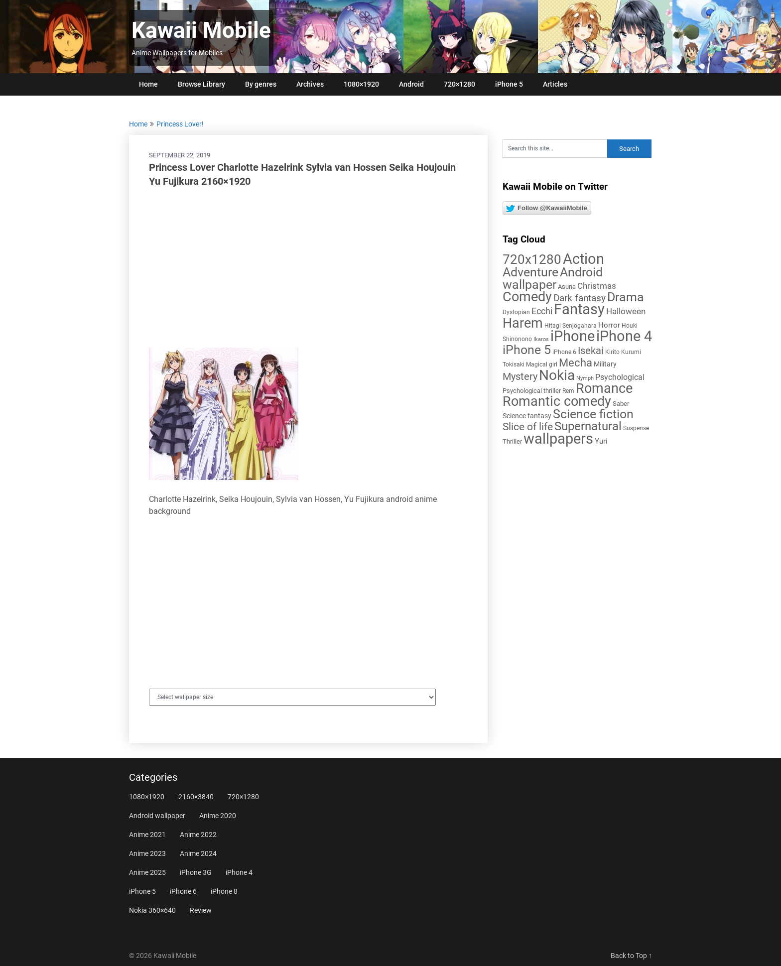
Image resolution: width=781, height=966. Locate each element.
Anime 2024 (198, 853)
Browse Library (201, 84)
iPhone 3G (196, 872)
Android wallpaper (157, 816)
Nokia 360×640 (152, 910)
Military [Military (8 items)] (605, 364)
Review (201, 910)
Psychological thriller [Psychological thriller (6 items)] (532, 390)
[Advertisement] (308, 268)
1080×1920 (361, 84)
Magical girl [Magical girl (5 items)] (541, 364)
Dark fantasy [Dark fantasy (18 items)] (579, 298)
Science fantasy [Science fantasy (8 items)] (527, 416)
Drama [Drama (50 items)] (625, 297)
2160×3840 (196, 797)
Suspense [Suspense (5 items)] (636, 428)
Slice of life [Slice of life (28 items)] (528, 426)
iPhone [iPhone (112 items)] (572, 336)
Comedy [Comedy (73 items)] (527, 297)
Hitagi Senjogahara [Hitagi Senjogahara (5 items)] (570, 325)
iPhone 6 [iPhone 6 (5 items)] (564, 352)
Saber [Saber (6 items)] (621, 403)
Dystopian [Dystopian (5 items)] (516, 312)
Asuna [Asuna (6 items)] (567, 286)
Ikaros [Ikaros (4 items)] (541, 339)
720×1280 (459, 84)
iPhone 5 (509, 84)
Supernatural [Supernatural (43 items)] (588, 426)
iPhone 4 (239, 872)
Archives (310, 84)
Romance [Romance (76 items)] (604, 388)
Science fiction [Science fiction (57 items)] (593, 414)
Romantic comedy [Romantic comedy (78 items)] (557, 401)
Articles (555, 84)
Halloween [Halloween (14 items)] (626, 311)
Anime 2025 (147, 872)
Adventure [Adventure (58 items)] (530, 271)
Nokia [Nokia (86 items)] (557, 375)
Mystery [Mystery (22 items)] (520, 376)
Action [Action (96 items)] (583, 259)
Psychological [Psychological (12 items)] (620, 377)
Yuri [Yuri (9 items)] (601, 441)
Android (411, 84)
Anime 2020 (217, 816)
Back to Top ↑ (631, 956)
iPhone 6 (183, 891)
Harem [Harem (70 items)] (523, 323)
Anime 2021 (147, 835)
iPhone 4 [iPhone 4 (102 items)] (624, 336)
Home (148, 84)
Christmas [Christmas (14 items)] (596, 286)
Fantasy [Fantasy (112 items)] (579, 309)
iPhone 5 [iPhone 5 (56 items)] (527, 350)
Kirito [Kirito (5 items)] (612, 352)
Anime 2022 (198, 835)
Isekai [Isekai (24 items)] (591, 351)
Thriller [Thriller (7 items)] (512, 441)
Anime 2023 (147, 853)
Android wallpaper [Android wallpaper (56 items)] (553, 278)
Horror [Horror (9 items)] (609, 325)
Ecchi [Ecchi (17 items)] (541, 311)
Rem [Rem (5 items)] (568, 390)
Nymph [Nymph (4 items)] (585, 378)
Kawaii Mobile (201, 30)
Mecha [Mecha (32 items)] (575, 363)
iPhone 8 (224, 891)
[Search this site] (555, 148)
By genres (260, 84)
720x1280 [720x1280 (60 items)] (532, 259)
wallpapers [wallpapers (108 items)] (558, 438)
